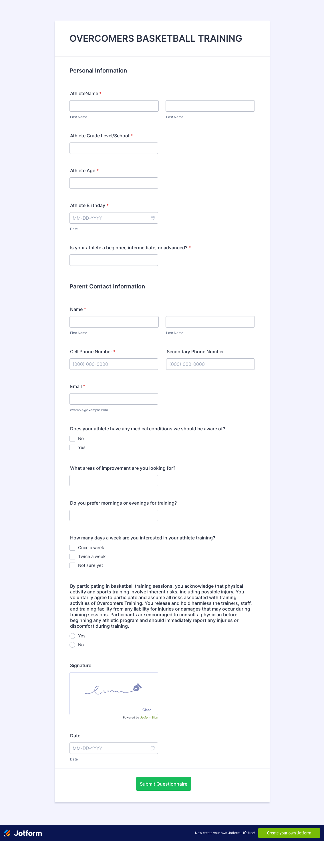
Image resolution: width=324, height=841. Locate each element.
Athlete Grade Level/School (101, 136)
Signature (80, 665)
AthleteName (86, 93)
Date (74, 229)
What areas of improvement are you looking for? (122, 468)
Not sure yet (90, 565)
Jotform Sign (149, 717)
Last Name (174, 117)
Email (77, 386)
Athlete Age (84, 170)
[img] (114, 689)
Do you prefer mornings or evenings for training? (123, 503)
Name (78, 309)
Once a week (91, 547)
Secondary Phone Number (195, 351)
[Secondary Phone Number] (210, 364)
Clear (146, 710)
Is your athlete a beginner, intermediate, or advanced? (130, 247)
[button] (152, 218)
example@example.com (89, 410)
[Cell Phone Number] (113, 364)
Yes (82, 447)
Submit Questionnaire (163, 784)
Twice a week (92, 556)
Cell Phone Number (93, 351)
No (81, 438)
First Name (78, 117)
